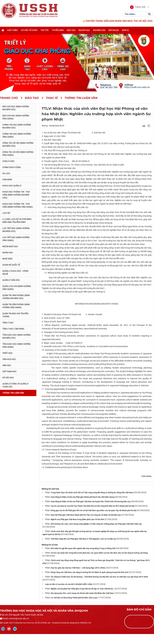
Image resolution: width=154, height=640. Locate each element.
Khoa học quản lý (11, 185)
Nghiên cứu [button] (99, 30)
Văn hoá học (9, 359)
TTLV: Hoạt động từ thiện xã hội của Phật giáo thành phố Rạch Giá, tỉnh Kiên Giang (79, 497)
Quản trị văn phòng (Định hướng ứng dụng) (16, 306)
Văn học (6, 365)
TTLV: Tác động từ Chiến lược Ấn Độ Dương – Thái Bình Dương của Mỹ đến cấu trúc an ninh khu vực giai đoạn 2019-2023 (96, 577)
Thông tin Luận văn (13, 393)
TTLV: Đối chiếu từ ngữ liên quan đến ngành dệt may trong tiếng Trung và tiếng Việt (80, 548)
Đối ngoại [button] (114, 30)
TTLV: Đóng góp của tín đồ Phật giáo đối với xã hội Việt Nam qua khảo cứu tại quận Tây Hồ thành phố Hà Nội (90, 510)
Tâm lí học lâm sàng (13, 329)
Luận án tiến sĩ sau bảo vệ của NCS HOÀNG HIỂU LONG (68, 584)
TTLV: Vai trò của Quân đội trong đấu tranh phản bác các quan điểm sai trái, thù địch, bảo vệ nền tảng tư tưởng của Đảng (96, 553)
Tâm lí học (8, 322)
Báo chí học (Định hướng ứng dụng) (15, 117)
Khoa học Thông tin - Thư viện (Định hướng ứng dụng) (17, 205)
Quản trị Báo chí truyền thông (15, 315)
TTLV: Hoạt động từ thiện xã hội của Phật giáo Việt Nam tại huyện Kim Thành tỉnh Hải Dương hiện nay (87, 501)
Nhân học (7, 252)
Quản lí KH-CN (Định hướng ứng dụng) (16, 287)
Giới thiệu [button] (12, 30)
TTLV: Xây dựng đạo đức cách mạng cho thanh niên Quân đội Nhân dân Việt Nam (79, 593)
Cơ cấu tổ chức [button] (29, 30)
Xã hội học (8, 377)
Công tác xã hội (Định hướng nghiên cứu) (18, 144)
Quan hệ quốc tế (11, 265)
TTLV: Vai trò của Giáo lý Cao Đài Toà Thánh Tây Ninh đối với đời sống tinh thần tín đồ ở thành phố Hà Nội (89, 506)
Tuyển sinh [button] (58, 30)
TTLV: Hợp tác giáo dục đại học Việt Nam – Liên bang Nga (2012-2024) (75, 568)
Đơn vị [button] (125, 30)
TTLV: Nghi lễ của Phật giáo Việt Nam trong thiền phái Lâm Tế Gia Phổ (74, 519)
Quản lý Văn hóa (11, 280)
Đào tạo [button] (71, 30)
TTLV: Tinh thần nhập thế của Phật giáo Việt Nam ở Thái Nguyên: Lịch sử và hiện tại (80, 539)
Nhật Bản (7, 258)
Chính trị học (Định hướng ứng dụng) (16, 135)
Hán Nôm (7, 179)
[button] (137, 7)
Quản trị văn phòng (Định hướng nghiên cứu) (16, 296)
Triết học (7, 353)
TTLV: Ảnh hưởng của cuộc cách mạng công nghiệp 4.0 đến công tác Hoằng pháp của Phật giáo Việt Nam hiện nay (93, 524)
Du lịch (6, 173)
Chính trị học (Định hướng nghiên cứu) (16, 126)
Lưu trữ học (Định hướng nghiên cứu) (16, 229)
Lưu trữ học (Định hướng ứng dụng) (16, 239)
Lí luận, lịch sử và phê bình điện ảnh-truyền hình (16, 220)
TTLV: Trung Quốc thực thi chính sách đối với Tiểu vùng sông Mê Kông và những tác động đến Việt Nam (89, 492)
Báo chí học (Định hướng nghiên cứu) (15, 108)
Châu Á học (8, 161)
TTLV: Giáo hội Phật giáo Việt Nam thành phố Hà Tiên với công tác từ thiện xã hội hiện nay (83, 515)
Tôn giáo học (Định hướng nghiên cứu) (16, 336)
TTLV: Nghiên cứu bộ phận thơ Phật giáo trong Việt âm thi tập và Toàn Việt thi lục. (79, 589)
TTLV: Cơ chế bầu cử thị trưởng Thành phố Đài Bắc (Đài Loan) (71, 598)
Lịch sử (6, 213)
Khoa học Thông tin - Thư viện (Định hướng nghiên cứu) (16, 195)
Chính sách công (11, 167)
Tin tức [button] (45, 30)
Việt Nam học (9, 371)
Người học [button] (84, 30)
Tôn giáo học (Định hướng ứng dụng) (16, 345)
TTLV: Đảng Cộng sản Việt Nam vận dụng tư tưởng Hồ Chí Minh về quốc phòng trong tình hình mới (86, 572)
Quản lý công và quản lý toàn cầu (15, 385)
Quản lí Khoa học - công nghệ (15, 272)
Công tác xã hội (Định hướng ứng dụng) (18, 153)
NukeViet (65, 623)
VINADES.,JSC (85, 623)
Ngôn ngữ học (10, 246)
